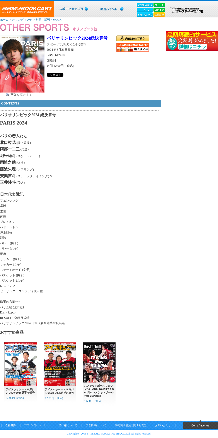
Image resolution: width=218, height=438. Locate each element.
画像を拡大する (21, 94)
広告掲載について (96, 425)
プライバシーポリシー (37, 425)
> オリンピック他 (20, 19)
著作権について (68, 425)
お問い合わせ (163, 425)
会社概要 (10, 425)
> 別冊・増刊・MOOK (47, 19)
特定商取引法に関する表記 (130, 425)
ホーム (4, 19)
